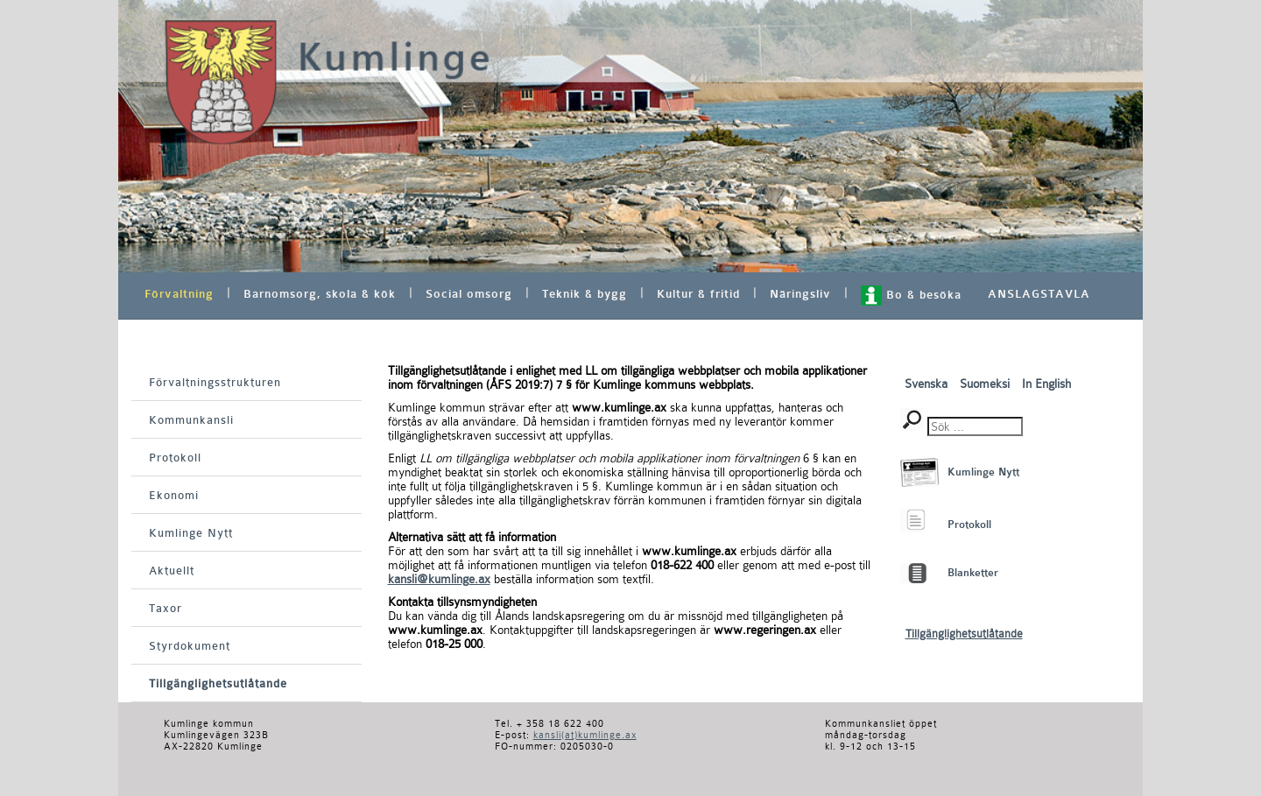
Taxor (165, 608)
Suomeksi (986, 384)
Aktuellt (171, 570)
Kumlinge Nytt (191, 532)
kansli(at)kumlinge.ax (585, 735)
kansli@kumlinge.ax (439, 579)
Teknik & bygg (584, 293)
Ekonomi (174, 495)
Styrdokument (189, 645)
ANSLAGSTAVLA (1039, 293)
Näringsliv (800, 293)
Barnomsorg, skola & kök (319, 293)
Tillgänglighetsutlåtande (218, 683)
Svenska (928, 384)
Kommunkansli (191, 419)
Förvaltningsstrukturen (215, 382)
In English (1046, 384)
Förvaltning (179, 293)
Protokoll (175, 457)
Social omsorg (469, 293)
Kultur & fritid (698, 293)
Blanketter (973, 573)
